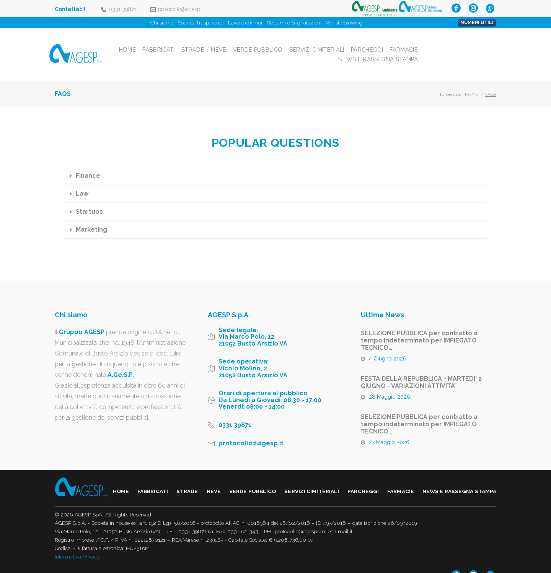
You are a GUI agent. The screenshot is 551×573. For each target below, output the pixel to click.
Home (201, 43)
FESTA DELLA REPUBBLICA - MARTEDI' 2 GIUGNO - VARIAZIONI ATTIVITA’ (421, 369)
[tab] (275, 163)
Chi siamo (161, 22)
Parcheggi (444, 43)
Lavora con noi (245, 22)
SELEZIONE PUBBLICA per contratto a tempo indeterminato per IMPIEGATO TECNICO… (419, 327)
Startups (89, 198)
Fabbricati (233, 43)
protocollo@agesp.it (181, 9)
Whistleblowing (344, 22)
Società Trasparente (200, 22)
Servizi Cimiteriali (392, 43)
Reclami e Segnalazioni (294, 22)
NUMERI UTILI (477, 22)
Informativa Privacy (77, 544)
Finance (88, 162)
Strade (268, 43)
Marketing (91, 216)
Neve (294, 43)
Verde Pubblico (333, 43)
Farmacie (481, 43)
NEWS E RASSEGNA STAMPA (457, 52)
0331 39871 (122, 9)
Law (82, 180)
